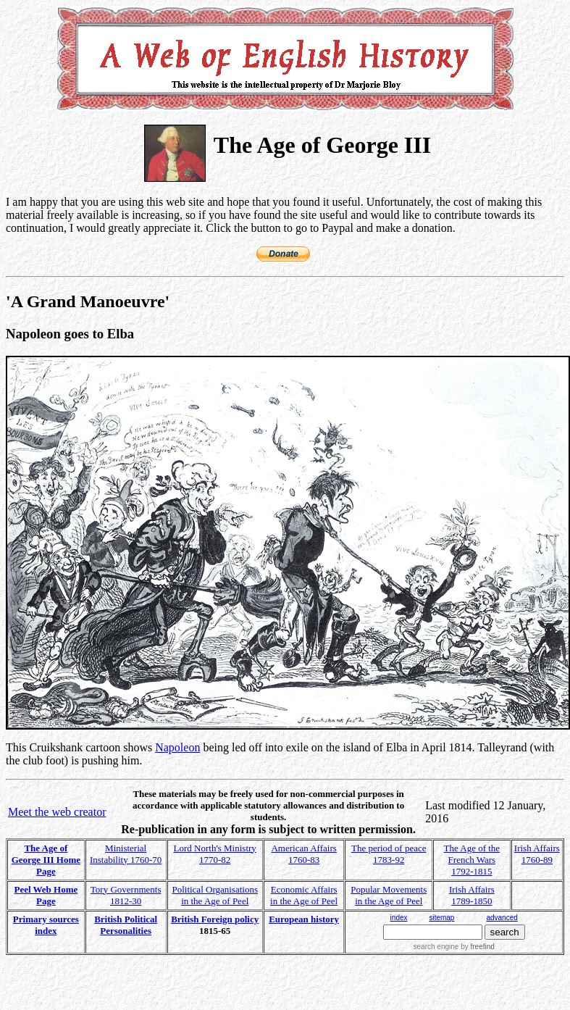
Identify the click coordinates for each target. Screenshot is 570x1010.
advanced (501, 918)
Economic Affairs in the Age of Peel (304, 895)
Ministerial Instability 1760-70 (126, 854)
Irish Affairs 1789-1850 (472, 895)
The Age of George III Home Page (46, 860)
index (399, 918)
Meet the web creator (57, 812)
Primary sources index (46, 925)
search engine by (454, 947)
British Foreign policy (215, 919)
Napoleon (177, 747)
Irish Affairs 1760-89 (537, 854)
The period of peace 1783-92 (389, 854)
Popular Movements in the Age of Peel (389, 895)
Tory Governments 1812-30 (126, 895)
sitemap (441, 918)
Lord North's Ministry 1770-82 (215, 854)
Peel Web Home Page (45, 895)
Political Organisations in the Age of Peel (215, 895)
